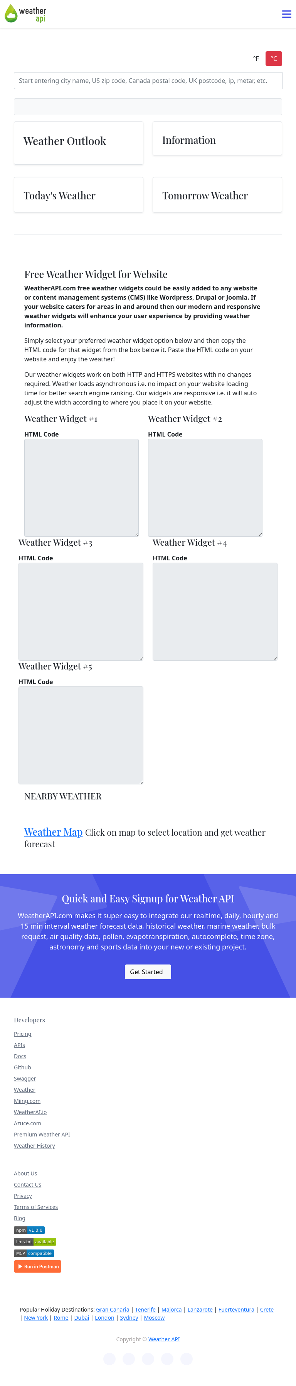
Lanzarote (200, 1309)
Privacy (23, 1195)
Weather (24, 1089)
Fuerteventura (236, 1309)
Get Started (146, 972)
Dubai (81, 1317)
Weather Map (53, 831)
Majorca (171, 1309)
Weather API (164, 1339)
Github (22, 1067)
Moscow (154, 1317)
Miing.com (27, 1100)
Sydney (129, 1317)
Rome (61, 1317)
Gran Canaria (112, 1309)
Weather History (34, 1145)
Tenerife (145, 1309)
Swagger (25, 1078)
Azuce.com (27, 1123)
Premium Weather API (42, 1134)
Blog (19, 1218)
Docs (20, 1056)
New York (36, 1317)
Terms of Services (36, 1207)
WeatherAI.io (30, 1112)
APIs (19, 1045)
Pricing (22, 1033)
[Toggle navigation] (286, 14)
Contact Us (27, 1184)
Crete (267, 1309)
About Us (25, 1173)
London (104, 1317)
